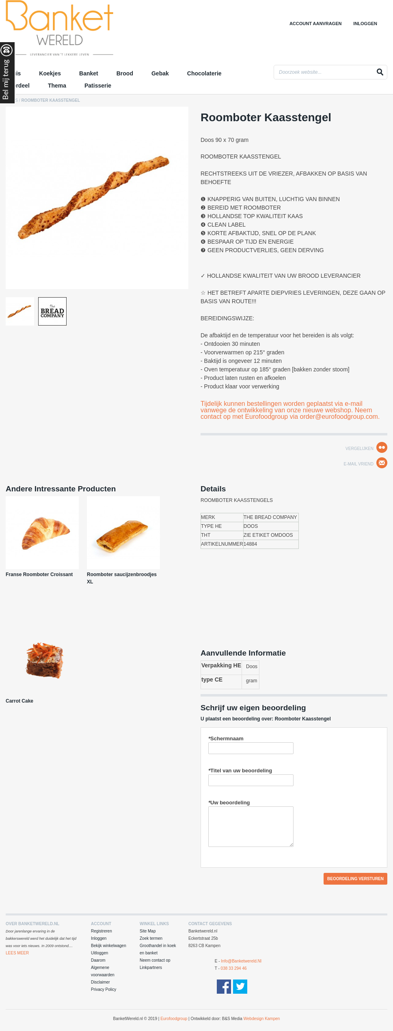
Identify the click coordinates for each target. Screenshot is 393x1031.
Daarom (98, 960)
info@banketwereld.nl (241, 961)
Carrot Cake (19, 701)
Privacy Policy (103, 989)
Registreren (101, 931)
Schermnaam (226, 738)
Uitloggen (99, 953)
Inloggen (365, 23)
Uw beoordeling (229, 803)
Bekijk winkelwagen (108, 945)
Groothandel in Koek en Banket (77, 30)
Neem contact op (155, 960)
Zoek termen (151, 938)
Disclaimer (100, 982)
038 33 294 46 (234, 968)
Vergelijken (359, 448)
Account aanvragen (315, 23)
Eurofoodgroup (173, 1018)
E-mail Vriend (358, 464)
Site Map (147, 931)
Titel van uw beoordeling (240, 770)
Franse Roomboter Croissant (39, 574)
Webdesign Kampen (262, 1018)
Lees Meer (17, 953)
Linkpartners (151, 967)
